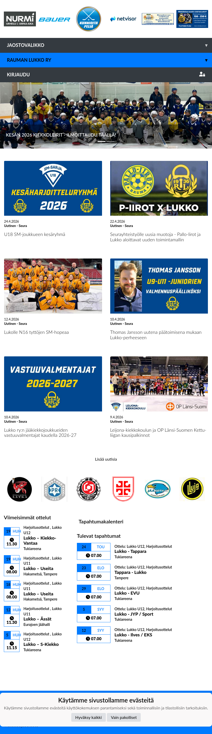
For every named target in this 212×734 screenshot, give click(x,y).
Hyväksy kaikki (88, 717)
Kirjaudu (106, 74)
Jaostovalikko (109, 45)
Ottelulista (16, 661)
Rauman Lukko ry (109, 60)
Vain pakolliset (124, 717)
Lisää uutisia (106, 459)
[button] (16, 115)
